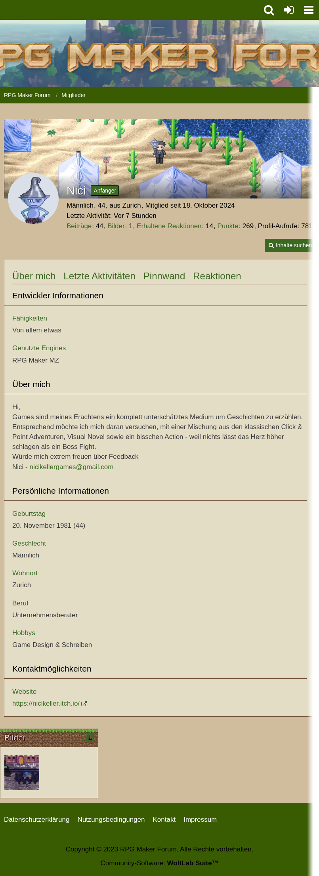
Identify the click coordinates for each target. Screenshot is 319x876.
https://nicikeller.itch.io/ (46, 703)
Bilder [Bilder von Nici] (115, 226)
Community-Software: (159, 863)
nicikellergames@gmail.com (71, 467)
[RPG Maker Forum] (130, 8)
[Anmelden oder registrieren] (289, 10)
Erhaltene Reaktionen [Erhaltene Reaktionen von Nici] (169, 226)
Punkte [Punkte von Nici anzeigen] (227, 226)
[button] (309, 10)
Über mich (33, 276)
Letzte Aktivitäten (99, 276)
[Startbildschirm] (21, 772)
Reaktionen (217, 276)
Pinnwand (164, 276)
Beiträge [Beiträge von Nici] (79, 226)
